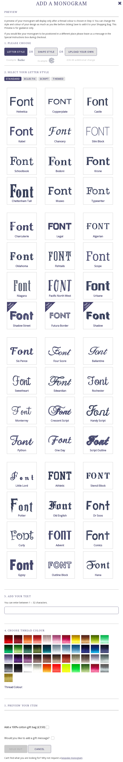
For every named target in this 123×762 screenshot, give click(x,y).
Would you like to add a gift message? (26, 738)
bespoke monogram (71, 757)
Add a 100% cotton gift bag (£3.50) (25, 727)
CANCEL (39, 749)
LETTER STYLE (16, 53)
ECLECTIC (30, 78)
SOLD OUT (15, 749)
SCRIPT (44, 78)
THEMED (58, 78)
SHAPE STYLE (46, 53)
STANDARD (13, 78)
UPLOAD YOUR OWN (81, 53)
